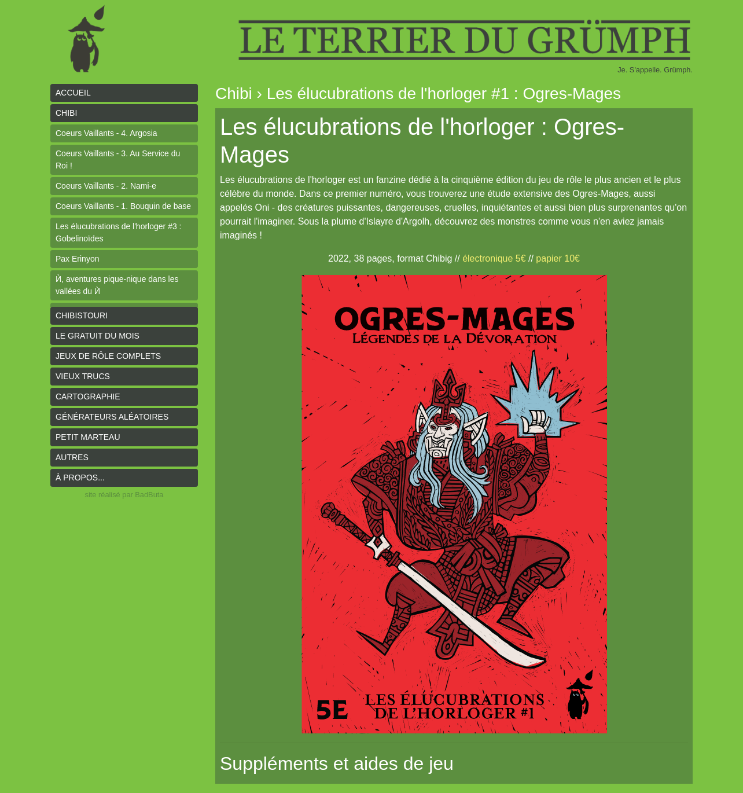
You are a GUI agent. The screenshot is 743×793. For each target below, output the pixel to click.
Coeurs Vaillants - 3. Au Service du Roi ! (118, 159)
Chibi (66, 113)
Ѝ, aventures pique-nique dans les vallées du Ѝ (117, 285)
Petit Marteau (88, 437)
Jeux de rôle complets (108, 356)
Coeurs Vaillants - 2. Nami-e (106, 185)
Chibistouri (82, 315)
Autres (72, 457)
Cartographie (88, 396)
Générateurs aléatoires (112, 416)
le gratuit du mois (97, 335)
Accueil (73, 92)
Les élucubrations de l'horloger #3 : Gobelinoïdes (118, 232)
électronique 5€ (493, 258)
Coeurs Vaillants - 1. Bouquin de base (123, 206)
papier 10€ (558, 258)
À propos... (80, 477)
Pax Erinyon (77, 258)
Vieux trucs (83, 376)
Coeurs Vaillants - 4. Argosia (106, 133)
